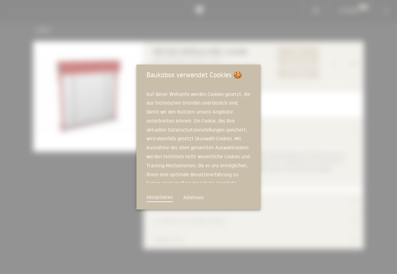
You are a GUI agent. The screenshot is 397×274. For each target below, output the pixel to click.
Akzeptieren (159, 197)
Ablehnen (193, 197)
